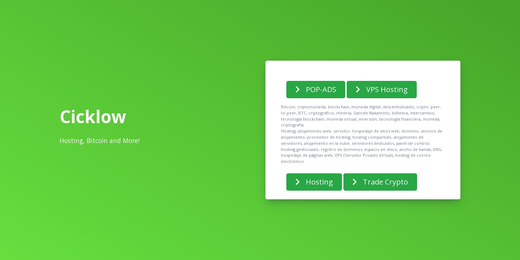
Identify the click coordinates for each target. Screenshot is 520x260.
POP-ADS (315, 89)
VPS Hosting (382, 89)
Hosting (314, 182)
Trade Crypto (380, 182)
